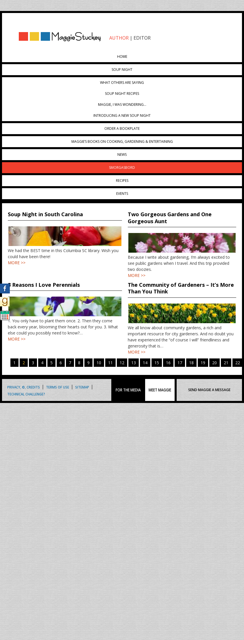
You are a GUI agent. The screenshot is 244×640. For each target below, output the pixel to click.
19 (203, 362)
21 (226, 362)
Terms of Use (57, 386)
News (122, 154)
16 (168, 362)
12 (122, 362)
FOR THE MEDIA (128, 390)
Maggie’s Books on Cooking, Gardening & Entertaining (122, 141)
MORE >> (16, 262)
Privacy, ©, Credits (23, 386)
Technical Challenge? (26, 393)
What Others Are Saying (122, 82)
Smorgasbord (122, 167)
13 (133, 362)
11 (110, 362)
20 (214, 362)
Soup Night (122, 69)
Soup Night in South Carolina (45, 214)
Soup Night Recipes (122, 93)
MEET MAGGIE (160, 390)
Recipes (122, 180)
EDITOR (142, 38)
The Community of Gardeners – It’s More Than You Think (181, 288)
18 (191, 362)
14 (145, 362)
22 (237, 362)
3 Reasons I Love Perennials (44, 284)
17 (180, 362)
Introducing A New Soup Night (122, 115)
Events (122, 193)
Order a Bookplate (122, 128)
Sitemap (82, 386)
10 (99, 362)
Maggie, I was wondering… (122, 104)
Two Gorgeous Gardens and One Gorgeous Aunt (170, 217)
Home (122, 56)
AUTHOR (119, 38)
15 (156, 362)
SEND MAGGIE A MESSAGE (209, 389)
